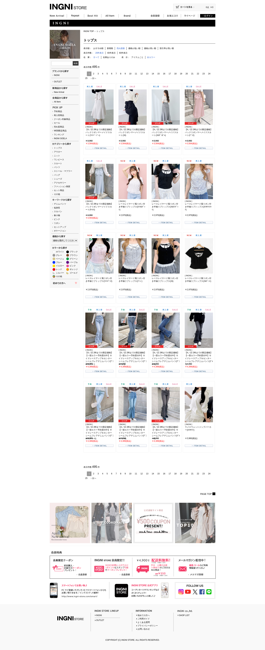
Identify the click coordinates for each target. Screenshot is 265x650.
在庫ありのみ (109, 57)
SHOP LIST (184, 615)
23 (203, 74)
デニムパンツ (60, 204)
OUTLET (58, 81)
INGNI (56, 75)
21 (192, 74)
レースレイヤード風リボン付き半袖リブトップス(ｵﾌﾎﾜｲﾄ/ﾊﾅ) (198, 207)
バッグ (57, 175)
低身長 (57, 208)
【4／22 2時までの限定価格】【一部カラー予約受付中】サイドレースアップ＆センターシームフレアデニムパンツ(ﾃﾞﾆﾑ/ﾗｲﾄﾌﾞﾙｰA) (100, 433)
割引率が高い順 (167, 48)
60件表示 (123, 53)
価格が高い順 (150, 48)
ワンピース (59, 159)
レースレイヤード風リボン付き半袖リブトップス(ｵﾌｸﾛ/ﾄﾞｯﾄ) (132, 207)
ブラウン (74, 255)
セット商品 (59, 190)
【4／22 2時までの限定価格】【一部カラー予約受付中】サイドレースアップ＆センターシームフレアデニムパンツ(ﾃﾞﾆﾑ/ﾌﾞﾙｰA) (133, 433)
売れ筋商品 (59, 127)
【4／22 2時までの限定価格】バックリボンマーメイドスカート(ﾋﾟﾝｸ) (198, 132)
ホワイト (60, 252)
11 (136, 74)
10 (130, 74)
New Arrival (59, 92)
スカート (58, 163)
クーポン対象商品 (62, 119)
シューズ (58, 179)
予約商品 (58, 111)
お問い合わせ (144, 629)
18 (175, 74)
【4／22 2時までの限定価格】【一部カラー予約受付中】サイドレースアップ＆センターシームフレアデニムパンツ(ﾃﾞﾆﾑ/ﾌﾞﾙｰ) (133, 358)
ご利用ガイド (144, 619)
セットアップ (60, 227)
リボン (57, 223)
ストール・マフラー (63, 171)
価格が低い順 (134, 48)
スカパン (58, 211)
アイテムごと (137, 57)
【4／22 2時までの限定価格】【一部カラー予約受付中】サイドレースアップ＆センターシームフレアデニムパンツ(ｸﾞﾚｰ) (199, 358)
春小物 (57, 215)
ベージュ (60, 259)
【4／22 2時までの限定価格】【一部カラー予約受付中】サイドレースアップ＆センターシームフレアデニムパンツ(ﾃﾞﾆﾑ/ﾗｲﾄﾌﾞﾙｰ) (100, 358)
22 (198, 74)
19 (181, 74)
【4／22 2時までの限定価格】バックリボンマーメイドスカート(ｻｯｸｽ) (99, 207)
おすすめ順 (98, 48)
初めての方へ (144, 615)
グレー (59, 255)
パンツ (57, 167)
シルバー (60, 273)
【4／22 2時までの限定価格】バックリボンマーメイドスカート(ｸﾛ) (132, 132)
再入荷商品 (59, 115)
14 (153, 74)
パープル (74, 262)
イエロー (60, 266)
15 (158, 74)
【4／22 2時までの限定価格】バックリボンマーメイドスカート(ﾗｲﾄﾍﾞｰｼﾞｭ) (99, 132)
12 (141, 74)
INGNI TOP (88, 31)
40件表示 (111, 53)
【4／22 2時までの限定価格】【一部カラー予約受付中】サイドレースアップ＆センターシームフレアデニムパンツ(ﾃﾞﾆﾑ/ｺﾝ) (166, 358)
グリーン (74, 259)
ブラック (74, 252)
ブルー (59, 262)
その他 (57, 194)
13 (147, 74)
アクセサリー (60, 183)
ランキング (59, 134)
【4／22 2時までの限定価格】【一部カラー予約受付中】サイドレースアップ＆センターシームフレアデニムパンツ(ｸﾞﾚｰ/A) (166, 433)
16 (164, 74)
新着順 (110, 48)
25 (86, 78)
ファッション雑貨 (62, 186)
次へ (94, 78)
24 (209, 74)
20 (187, 74)
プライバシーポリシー (148, 625)
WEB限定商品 (60, 130)
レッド (59, 269)
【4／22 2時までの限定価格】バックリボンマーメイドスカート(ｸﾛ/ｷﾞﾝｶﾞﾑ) (165, 132)
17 (170, 74)
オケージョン (60, 231)
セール (57, 123)
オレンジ (74, 269)
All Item (57, 102)
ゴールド (74, 273)
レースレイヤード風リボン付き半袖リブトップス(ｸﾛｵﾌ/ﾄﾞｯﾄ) (165, 207)
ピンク (57, 219)
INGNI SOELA (60, 138)
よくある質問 (144, 622)
